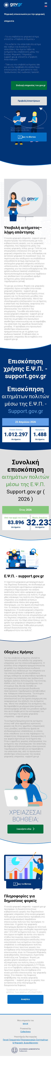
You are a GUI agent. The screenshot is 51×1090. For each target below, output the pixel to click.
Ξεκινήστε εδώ (25, 829)
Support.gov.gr (25, 411)
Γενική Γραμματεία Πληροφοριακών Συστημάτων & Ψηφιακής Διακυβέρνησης (25, 1041)
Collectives (25, 1031)
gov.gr (25, 1023)
